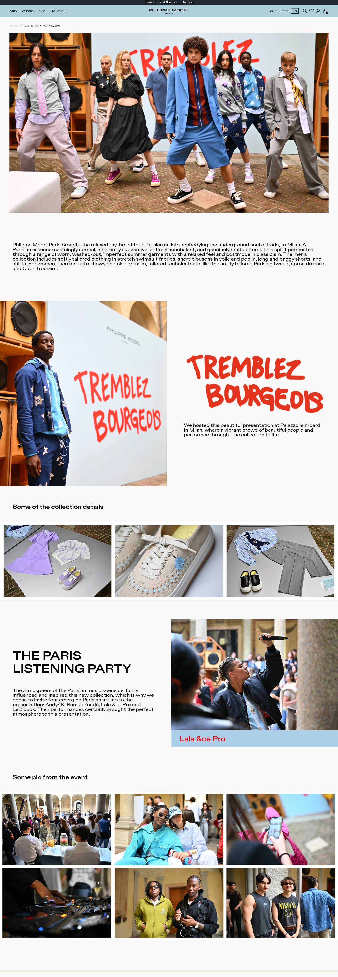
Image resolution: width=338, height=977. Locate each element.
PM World (58, 11)
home (13, 26)
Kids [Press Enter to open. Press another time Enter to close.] (41, 11)
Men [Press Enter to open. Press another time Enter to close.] (13, 11)
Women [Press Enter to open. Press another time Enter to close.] (27, 11)
